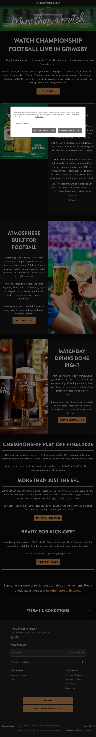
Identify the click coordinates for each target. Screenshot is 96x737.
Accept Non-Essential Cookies (69, 130)
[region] (48, 121)
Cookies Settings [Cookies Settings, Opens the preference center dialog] (22, 123)
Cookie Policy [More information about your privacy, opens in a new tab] (39, 117)
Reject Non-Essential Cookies (44, 130)
